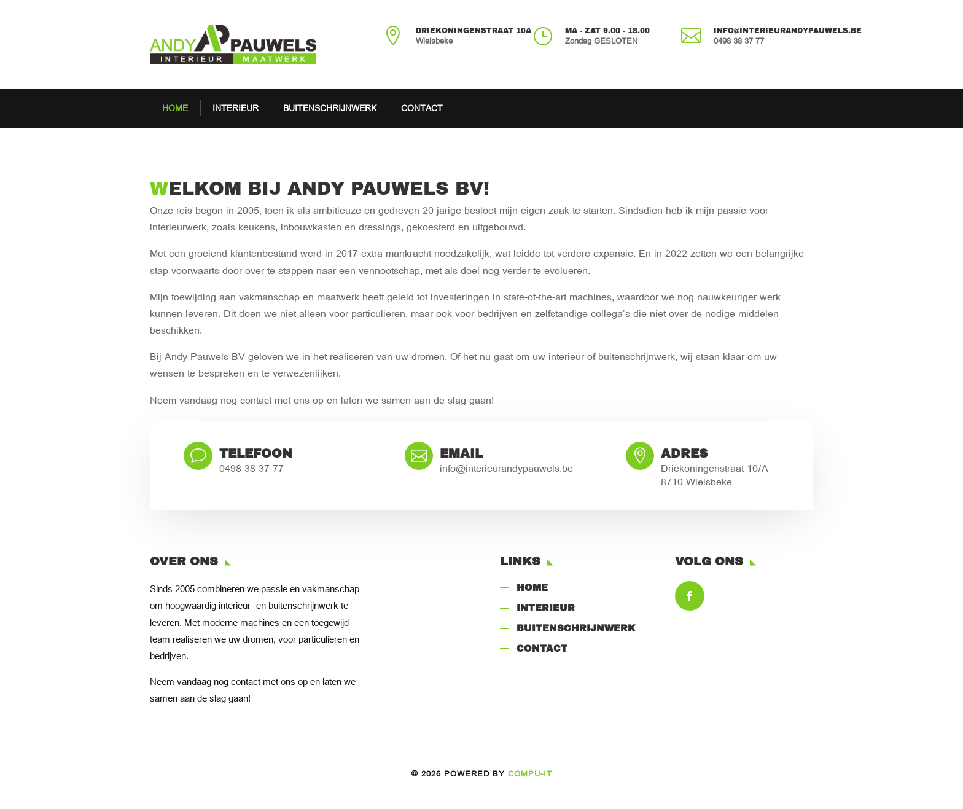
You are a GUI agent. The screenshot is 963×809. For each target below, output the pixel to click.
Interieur (546, 607)
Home (532, 587)
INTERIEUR (235, 108)
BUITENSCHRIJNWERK (329, 108)
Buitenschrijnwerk (576, 628)
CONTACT (422, 108)
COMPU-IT (530, 774)
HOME (175, 108)
